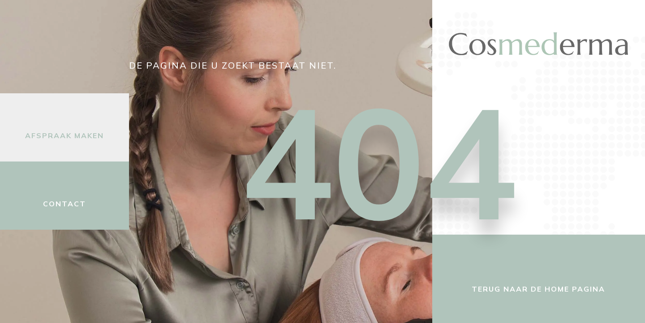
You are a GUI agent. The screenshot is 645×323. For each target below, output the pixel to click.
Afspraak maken (64, 135)
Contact (64, 203)
